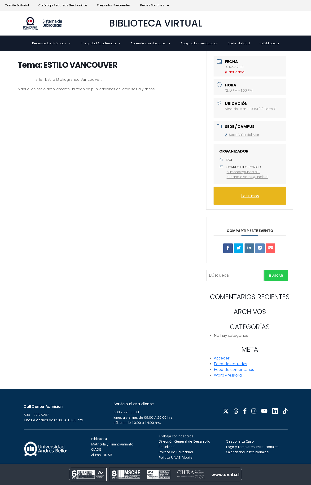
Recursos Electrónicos (51, 43)
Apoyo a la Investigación (199, 43)
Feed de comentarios (234, 369)
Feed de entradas (230, 364)
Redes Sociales (155, 5)
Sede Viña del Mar (242, 134)
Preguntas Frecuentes (114, 5)
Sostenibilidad (239, 43)
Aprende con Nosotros (151, 43)
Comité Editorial (17, 5)
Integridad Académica (101, 43)
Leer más (250, 196)
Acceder (222, 358)
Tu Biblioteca (269, 43)
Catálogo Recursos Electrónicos (63, 5)
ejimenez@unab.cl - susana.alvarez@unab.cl (247, 174)
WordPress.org (228, 375)
